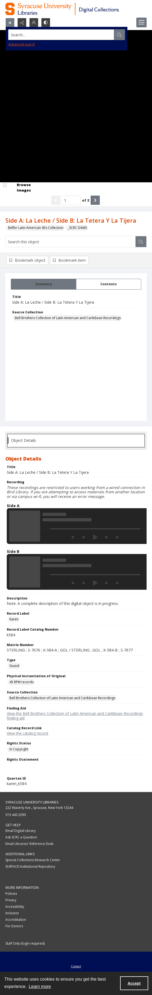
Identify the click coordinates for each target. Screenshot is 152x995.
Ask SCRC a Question (21, 837)
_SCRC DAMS (77, 227)
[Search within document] (141, 241)
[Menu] (141, 22)
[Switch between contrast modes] (45, 22)
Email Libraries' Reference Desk (29, 843)
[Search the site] (61, 35)
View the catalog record (27, 733)
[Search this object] (71, 241)
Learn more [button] (40, 986)
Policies (11, 893)
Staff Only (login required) (25, 943)
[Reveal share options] (22, 22)
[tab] (43, 284)
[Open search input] (10, 22)
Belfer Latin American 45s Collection (35, 227)
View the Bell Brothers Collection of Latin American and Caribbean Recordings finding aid (75, 716)
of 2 (85, 200)
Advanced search (21, 44)
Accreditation (15, 919)
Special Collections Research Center (32, 860)
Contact (76, 966)
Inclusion (12, 913)
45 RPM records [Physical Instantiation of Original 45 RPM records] (21, 682)
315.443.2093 (15, 814)
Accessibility (14, 906)
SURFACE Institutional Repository (30, 866)
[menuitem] (76, 965)
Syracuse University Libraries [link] (32, 802)
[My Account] (33, 22)
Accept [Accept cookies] (134, 983)
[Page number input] (71, 200)
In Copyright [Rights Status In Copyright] (18, 749)
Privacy (10, 900)
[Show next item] (95, 200)
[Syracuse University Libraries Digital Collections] (76, 9)
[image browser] (20, 187)
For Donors (14, 926)
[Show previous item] (55, 200)
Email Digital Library (20, 830)
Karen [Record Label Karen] (13, 619)
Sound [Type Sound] (14, 665)
